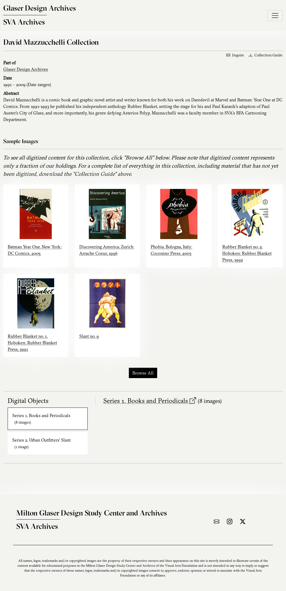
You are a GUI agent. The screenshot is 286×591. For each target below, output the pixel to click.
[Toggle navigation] (275, 15)
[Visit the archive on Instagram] (229, 521)
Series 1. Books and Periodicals (149, 401)
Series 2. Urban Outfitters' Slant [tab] (41, 443)
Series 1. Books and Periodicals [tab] (41, 419)
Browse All (143, 373)
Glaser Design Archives (25, 69)
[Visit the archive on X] (242, 521)
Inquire (235, 55)
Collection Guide (265, 55)
